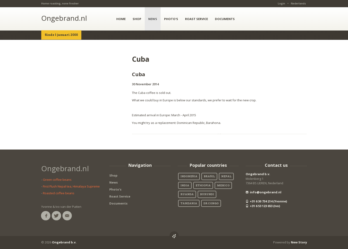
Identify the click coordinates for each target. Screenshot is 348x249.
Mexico (223, 185)
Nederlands (298, 3)
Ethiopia (203, 185)
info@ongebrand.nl (263, 192)
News (113, 182)
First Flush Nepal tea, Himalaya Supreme (71, 186)
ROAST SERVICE (196, 19)
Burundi (207, 194)
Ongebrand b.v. (258, 174)
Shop (113, 175)
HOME (121, 19)
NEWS (152, 19)
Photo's (115, 189)
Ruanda (187, 194)
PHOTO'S (171, 19)
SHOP (137, 19)
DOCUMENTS (225, 19)
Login (281, 3)
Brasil (209, 176)
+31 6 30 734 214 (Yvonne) (266, 201)
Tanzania (188, 203)
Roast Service (119, 196)
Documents (118, 203)
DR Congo (211, 203)
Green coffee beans (57, 179)
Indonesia (188, 176)
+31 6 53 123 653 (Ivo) (263, 206)
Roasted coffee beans (58, 193)
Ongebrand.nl (64, 18)
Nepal (226, 176)
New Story (299, 242)
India (184, 185)
